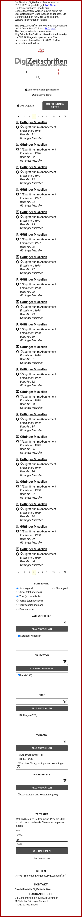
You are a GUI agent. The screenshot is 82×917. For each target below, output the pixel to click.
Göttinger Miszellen (33, 122)
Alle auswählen (42, 629)
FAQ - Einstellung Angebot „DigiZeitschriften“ (42, 875)
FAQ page (50, 28)
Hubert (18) (25, 759)
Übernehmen (42, 851)
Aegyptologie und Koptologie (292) (38, 794)
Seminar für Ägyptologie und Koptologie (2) (40, 765)
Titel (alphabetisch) (28, 596)
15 (53, 116)
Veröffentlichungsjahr (29, 605)
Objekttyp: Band (42, 95)
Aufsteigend (24, 588)
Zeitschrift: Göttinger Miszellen (42, 89)
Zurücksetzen (42, 858)
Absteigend (60, 588)
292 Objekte (25, 105)
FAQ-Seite (50, 5)
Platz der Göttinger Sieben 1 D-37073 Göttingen (33, 903)
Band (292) (25, 675)
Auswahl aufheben (42, 668)
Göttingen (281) (27, 715)
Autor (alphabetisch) (29, 592)
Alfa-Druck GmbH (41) (31, 754)
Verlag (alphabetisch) (29, 600)
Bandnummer (25, 609)
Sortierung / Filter (55, 105)
